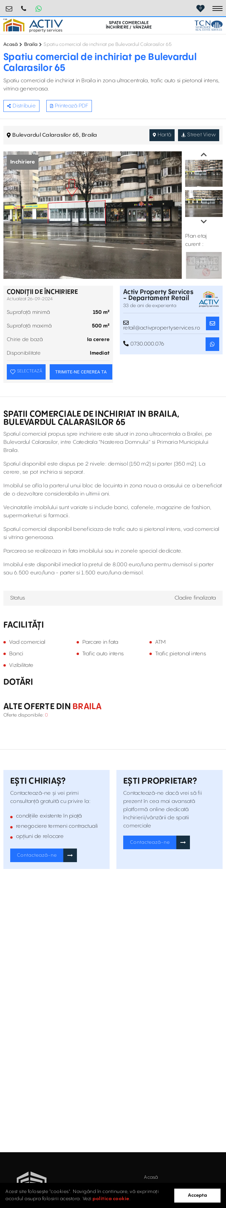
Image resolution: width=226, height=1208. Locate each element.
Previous (203, 154)
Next (203, 221)
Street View (198, 135)
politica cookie (111, 1198)
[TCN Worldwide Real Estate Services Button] (209, 25)
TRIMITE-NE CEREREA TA (81, 371)
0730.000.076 (24, 6)
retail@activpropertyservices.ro (9, 6)
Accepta (197, 1195)
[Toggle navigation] (217, 8)
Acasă (10, 44)
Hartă (162, 135)
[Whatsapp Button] (38, 8)
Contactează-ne (37, 855)
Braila (31, 44)
